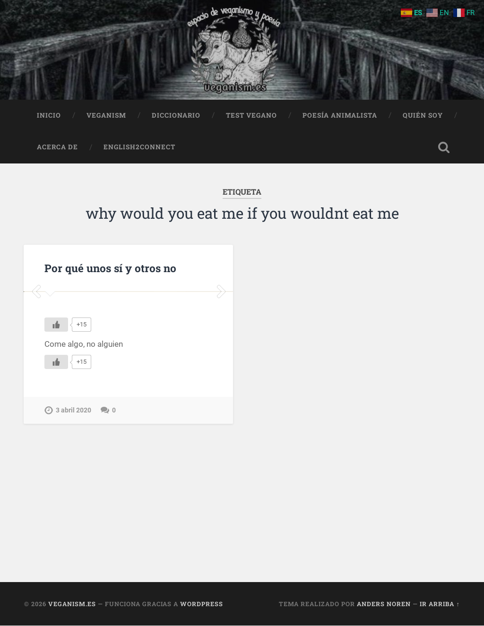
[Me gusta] (56, 436)
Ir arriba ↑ (439, 604)
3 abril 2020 (73, 522)
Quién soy (423, 115)
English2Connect (139, 147)
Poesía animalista (339, 115)
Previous (36, 347)
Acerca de (57, 147)
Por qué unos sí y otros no (110, 268)
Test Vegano (251, 115)
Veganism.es (72, 604)
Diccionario (176, 115)
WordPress (201, 604)
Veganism (106, 115)
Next (220, 347)
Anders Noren (384, 604)
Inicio (49, 115)
